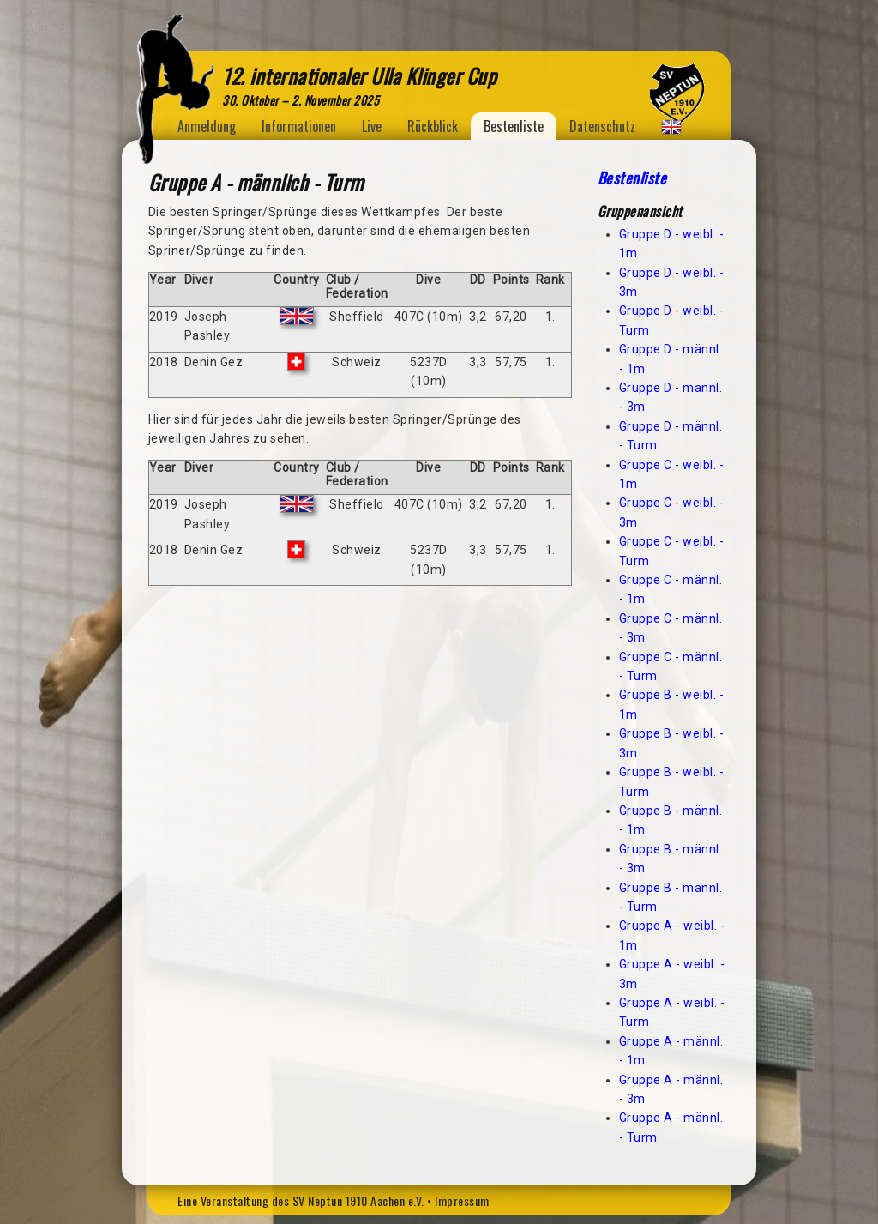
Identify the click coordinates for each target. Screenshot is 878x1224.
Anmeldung (206, 126)
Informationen (299, 126)
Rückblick (432, 126)
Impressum (462, 1200)
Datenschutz (602, 126)
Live (372, 126)
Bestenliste (514, 126)
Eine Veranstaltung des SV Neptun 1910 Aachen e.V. (300, 1200)
